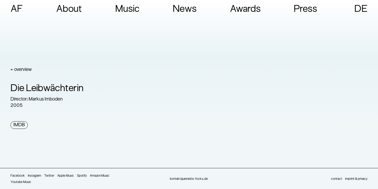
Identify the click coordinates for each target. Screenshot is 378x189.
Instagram (34, 175)
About (69, 9)
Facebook (17, 175)
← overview (21, 69)
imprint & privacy (356, 179)
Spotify (82, 175)
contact (336, 179)
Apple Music (65, 175)
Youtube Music (20, 182)
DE (361, 9)
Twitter (49, 175)
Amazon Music (99, 175)
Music (127, 9)
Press (305, 9)
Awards (245, 9)
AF (16, 9)
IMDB (19, 125)
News (185, 9)
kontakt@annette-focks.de (189, 179)
